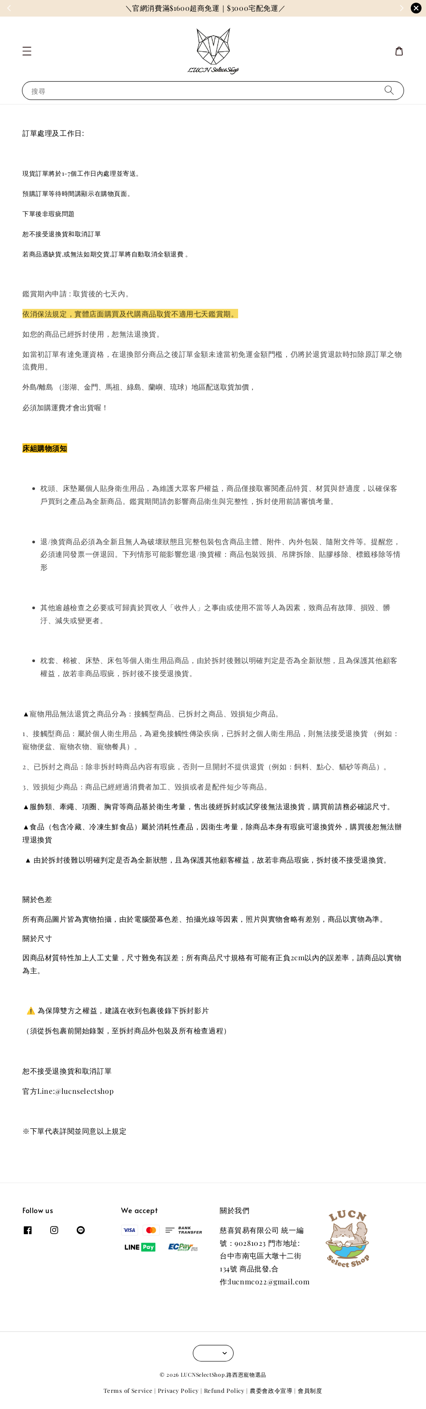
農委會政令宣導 (271, 1390)
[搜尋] (389, 90)
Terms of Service (128, 1390)
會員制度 (310, 1390)
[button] (27, 51)
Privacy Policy (178, 1390)
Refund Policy (224, 1390)
